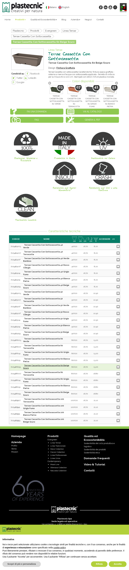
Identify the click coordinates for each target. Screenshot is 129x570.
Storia (14, 449)
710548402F (16, 266)
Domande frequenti (97, 458)
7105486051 (16, 360)
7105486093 (16, 367)
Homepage (18, 436)
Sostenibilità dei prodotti (95, 449)
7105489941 (15, 407)
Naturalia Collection (58, 471)
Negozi (88, 19)
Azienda (75, 19)
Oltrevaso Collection (58, 467)
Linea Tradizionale (58, 446)
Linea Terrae (69, 30)
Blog (63, 19)
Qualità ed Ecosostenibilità (43, 19)
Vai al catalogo (92, 111)
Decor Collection (57, 449)
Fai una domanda (37, 111)
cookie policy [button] (59, 547)
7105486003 (16, 340)
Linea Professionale (58, 455)
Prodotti (20, 19)
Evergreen (51, 30)
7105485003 (16, 293)
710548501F (16, 307)
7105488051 (16, 387)
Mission (14, 452)
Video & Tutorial (94, 464)
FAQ (37, 120)
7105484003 (16, 246)
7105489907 (16, 400)
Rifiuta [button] (99, 564)
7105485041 (15, 320)
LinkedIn (29, 78)
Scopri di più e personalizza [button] (21, 564)
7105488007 (16, 374)
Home (8, 19)
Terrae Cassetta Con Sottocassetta (32, 36)
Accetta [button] (118, 564)
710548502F (16, 313)
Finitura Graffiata (65, 68)
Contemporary (54, 461)
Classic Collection (57, 452)
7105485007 (16, 300)
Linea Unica (55, 458)
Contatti (100, 19)
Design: (52, 68)
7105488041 (16, 380)
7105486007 (16, 347)
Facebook (32, 73)
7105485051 (15, 327)
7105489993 (15, 420)
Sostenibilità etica (92, 452)
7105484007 (16, 253)
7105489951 (15, 414)
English (63, 7)
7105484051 (15, 280)
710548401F (16, 260)
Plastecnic (18, 30)
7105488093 (16, 394)
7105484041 (15, 273)
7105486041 (16, 353)
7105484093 (16, 287)
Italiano (51, 7)
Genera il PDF (92, 120)
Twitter (17, 78)
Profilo (14, 445)
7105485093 (16, 333)
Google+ (17, 82)
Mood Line (54, 464)
